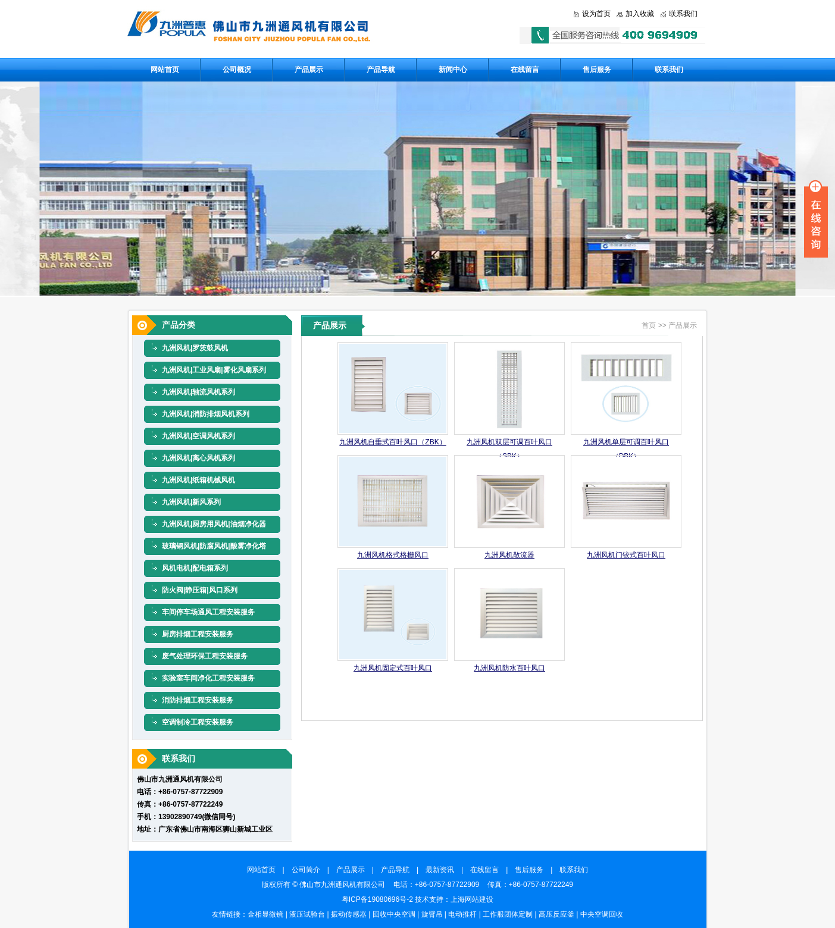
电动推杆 (462, 914)
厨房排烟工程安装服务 (197, 634)
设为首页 (596, 14)
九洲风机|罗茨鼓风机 (195, 348)
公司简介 (309, 870)
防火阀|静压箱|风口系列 (199, 590)
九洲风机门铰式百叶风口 (626, 555)
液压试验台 (307, 914)
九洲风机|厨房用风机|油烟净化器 (214, 524)
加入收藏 (640, 14)
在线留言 (525, 69)
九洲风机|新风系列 (191, 502)
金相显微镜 (265, 914)
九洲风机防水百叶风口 (509, 668)
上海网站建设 (472, 899)
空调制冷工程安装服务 (197, 722)
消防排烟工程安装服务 (197, 700)
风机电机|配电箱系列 (195, 568)
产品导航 (381, 69)
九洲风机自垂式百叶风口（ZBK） (392, 442)
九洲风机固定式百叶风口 (393, 668)
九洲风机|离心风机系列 (198, 458)
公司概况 (237, 69)
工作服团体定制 (508, 914)
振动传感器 (349, 914)
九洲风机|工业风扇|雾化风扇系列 (214, 370)
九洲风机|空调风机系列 (198, 436)
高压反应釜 (556, 914)
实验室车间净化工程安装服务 (208, 678)
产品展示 (309, 69)
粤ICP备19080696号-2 (377, 899)
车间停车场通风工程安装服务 (208, 612)
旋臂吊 (432, 914)
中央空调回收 (601, 914)
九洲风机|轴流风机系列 (198, 392)
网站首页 (165, 69)
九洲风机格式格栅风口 (393, 555)
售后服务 (597, 69)
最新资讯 (443, 870)
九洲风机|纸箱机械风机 (198, 480)
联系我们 (683, 14)
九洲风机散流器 (509, 555)
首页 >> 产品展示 (669, 325)
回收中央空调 (394, 914)
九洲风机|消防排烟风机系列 (205, 414)
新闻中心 (453, 69)
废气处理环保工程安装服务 (205, 656)
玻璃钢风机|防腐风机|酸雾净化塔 (214, 546)
